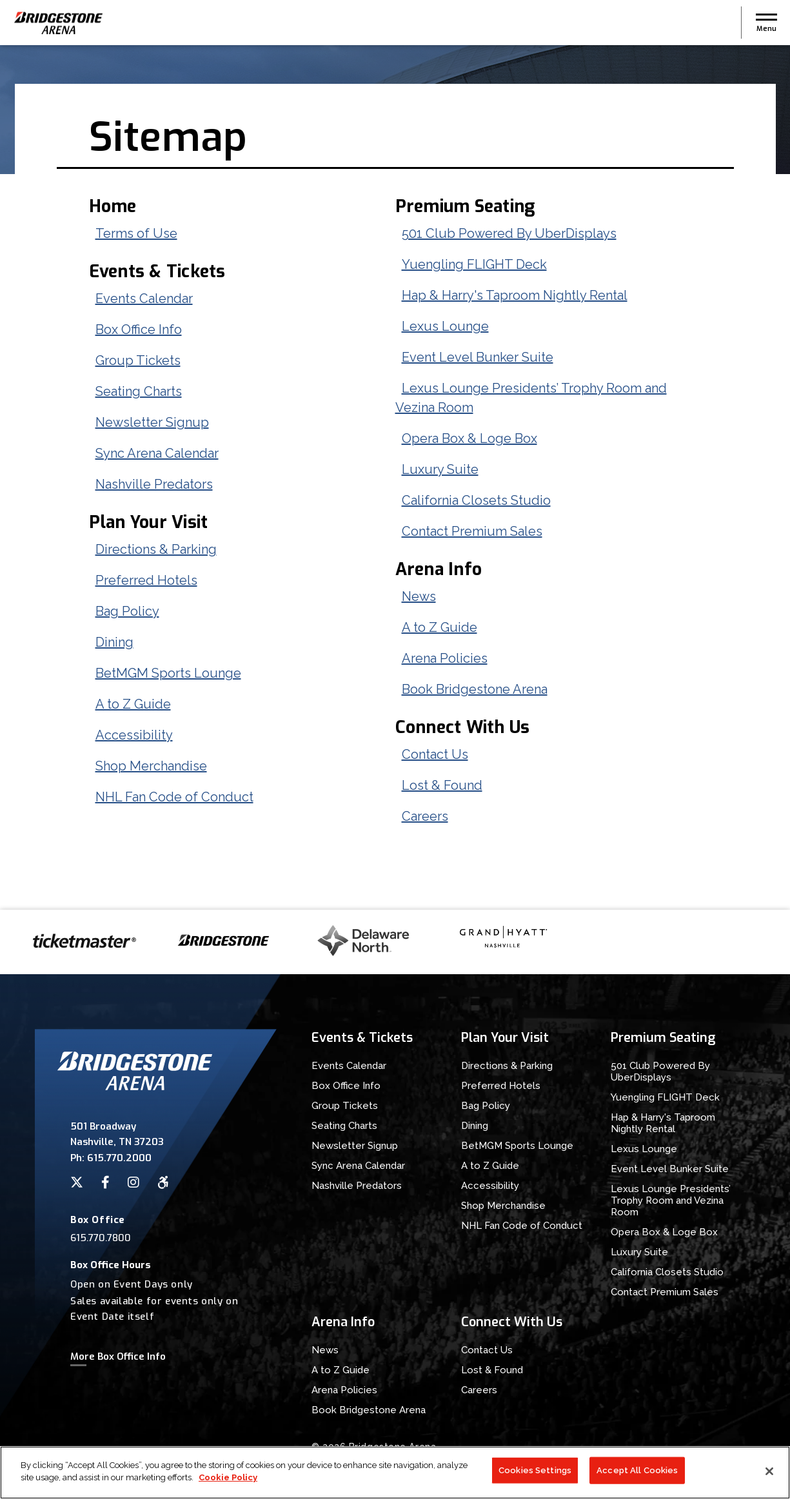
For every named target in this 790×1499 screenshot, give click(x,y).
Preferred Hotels (146, 580)
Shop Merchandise (151, 766)
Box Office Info (138, 329)
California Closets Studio (476, 500)
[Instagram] (133, 1182)
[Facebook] (105, 1182)
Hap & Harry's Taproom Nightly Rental (514, 295)
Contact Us (435, 754)
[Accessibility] (163, 1182)
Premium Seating (465, 206)
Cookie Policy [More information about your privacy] (228, 1479)
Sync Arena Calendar (157, 453)
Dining (114, 642)
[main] (395, 477)
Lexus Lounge (445, 326)
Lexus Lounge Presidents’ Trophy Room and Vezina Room (671, 1200)
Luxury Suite (440, 469)
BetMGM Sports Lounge (168, 673)
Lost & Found (442, 785)
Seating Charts (138, 391)
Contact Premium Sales (472, 531)
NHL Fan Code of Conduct (174, 797)
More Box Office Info (118, 1356)
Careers (425, 816)
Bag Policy (127, 611)
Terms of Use (136, 233)
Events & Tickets (157, 271)
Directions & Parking (156, 549)
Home (113, 206)
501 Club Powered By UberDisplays (509, 233)
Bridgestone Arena (58, 23)
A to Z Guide (133, 704)
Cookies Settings (535, 1471)
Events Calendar (144, 298)
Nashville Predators (154, 484)
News (419, 596)
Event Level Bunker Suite (477, 357)
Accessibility (134, 735)
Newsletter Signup (152, 422)
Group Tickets (138, 360)
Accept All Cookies (637, 1471)
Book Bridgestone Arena (475, 689)
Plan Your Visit (148, 522)
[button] (766, 23)
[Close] (769, 1472)
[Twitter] (76, 1182)
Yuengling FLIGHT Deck (474, 264)
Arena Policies (445, 658)
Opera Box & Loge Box (469, 438)
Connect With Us (462, 727)
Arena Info (438, 569)
